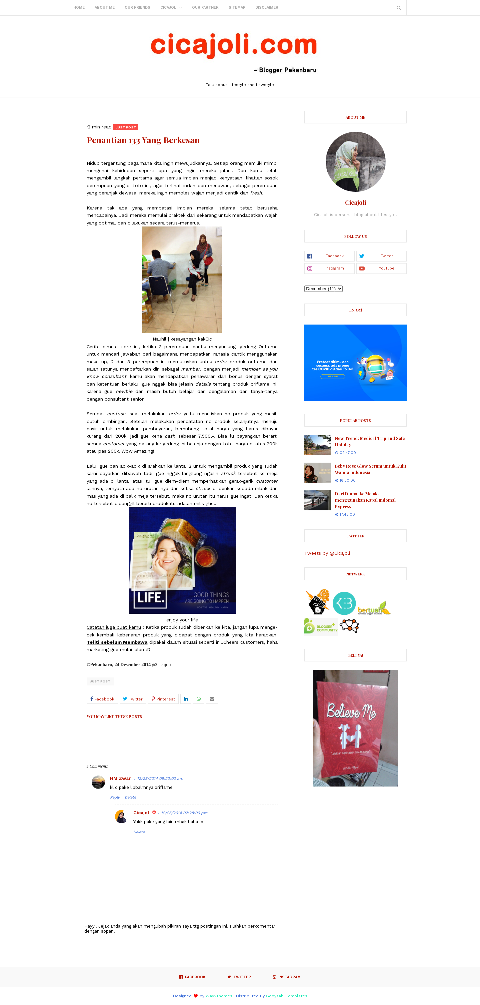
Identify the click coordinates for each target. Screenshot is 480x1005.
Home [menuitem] (79, 7)
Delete (130, 797)
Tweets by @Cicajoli (327, 553)
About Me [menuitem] (105, 7)
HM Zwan (121, 778)
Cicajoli (142, 812)
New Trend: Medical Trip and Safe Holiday (370, 441)
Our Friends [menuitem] (137, 7)
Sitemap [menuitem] (237, 7)
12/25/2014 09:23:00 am (160, 778)
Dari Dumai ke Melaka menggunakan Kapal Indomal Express (365, 500)
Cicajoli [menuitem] (168, 7)
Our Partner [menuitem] (205, 7)
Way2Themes (219, 996)
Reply (115, 797)
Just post (100, 681)
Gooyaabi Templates (286, 996)
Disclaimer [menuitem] (266, 7)
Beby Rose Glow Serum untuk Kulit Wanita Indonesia (370, 469)
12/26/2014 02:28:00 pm (184, 813)
